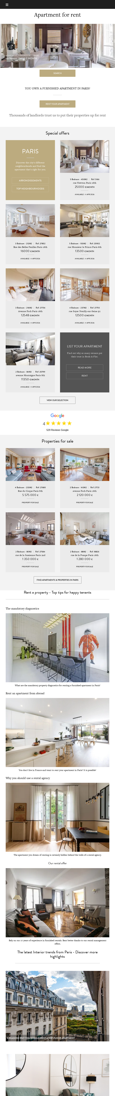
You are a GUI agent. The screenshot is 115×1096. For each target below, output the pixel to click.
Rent (85, 375)
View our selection (57, 400)
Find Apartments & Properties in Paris (57, 579)
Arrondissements (30, 180)
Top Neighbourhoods (30, 188)
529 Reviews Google (57, 430)
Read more (85, 367)
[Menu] (8, 4)
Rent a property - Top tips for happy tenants (57, 592)
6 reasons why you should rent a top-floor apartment (41, 1038)
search (57, 73)
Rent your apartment (57, 103)
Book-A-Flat (57, 4)
